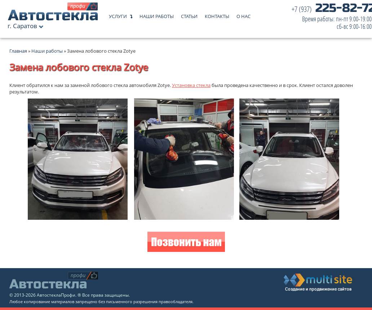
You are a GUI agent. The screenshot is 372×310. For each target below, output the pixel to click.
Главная (18, 51)
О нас (243, 14)
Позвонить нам (186, 243)
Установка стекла (191, 85)
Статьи (189, 14)
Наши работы (157, 14)
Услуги (118, 14)
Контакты (217, 14)
